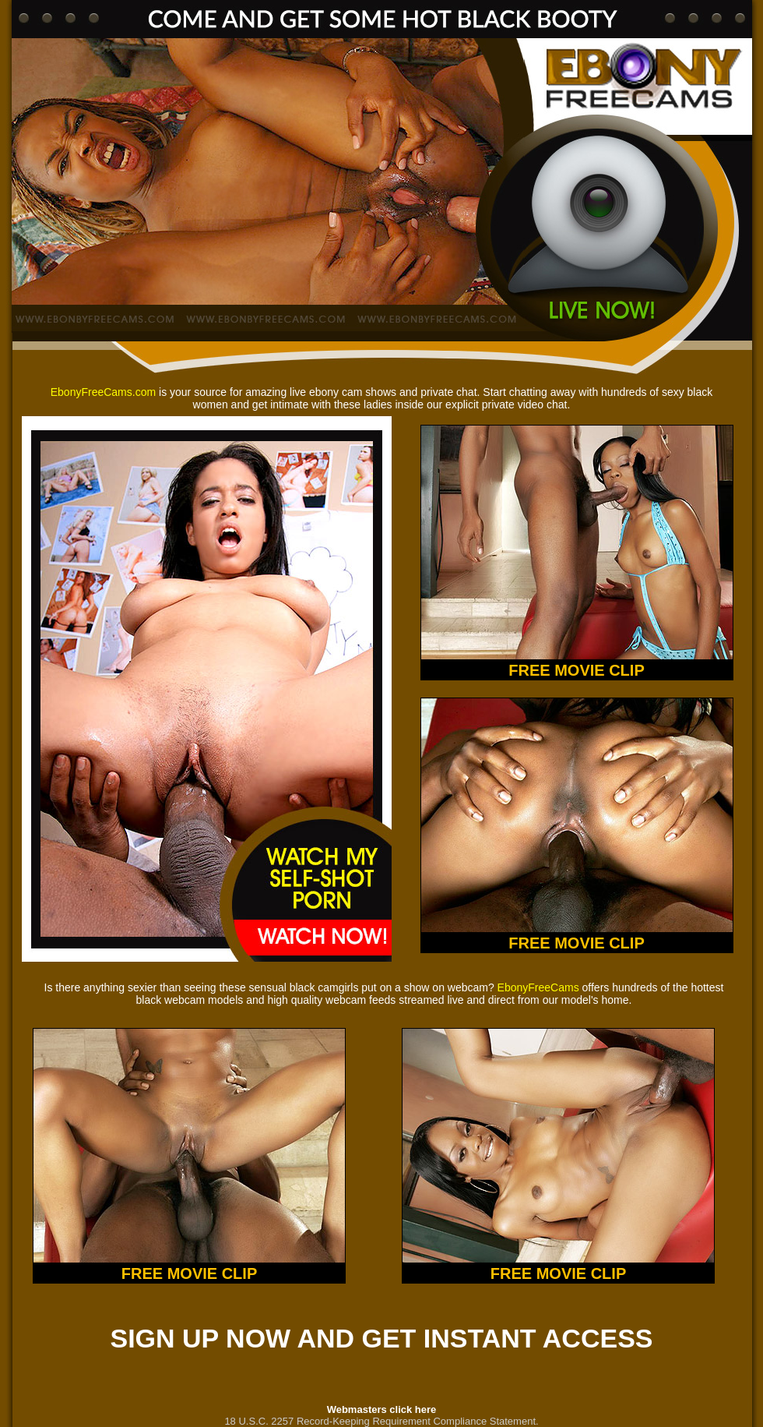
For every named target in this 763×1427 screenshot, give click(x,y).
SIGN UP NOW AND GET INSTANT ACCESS (381, 1338)
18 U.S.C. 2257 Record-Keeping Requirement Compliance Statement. (381, 1421)
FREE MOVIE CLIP (576, 670)
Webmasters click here (382, 1409)
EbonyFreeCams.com (103, 392)
